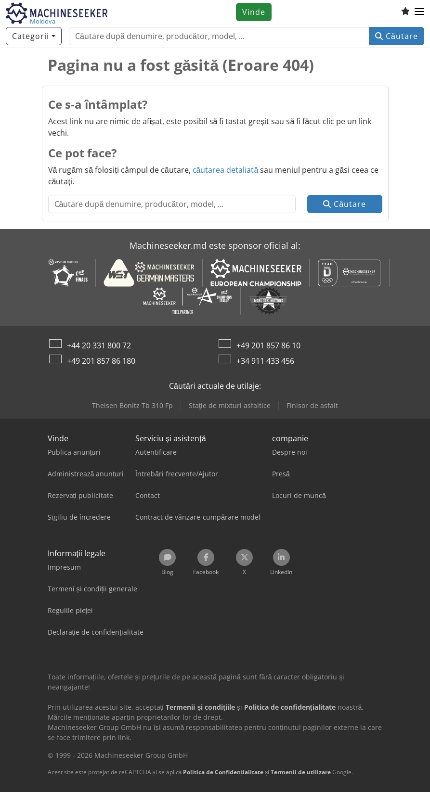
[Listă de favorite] (405, 12)
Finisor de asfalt (312, 405)
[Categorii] (34, 36)
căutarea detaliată (226, 170)
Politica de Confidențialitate (223, 772)
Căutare (396, 36)
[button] (419, 12)
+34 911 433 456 (265, 361)
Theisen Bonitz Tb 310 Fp (132, 405)
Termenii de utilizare (301, 772)
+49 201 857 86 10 (268, 345)
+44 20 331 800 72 (99, 345)
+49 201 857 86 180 (101, 361)
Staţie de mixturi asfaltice (230, 405)
